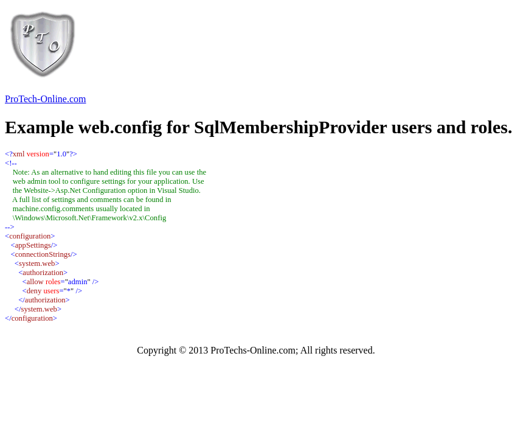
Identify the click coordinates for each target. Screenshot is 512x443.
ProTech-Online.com (45, 99)
